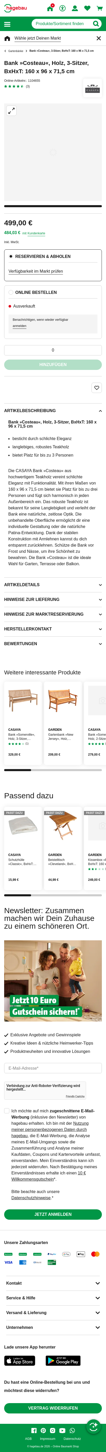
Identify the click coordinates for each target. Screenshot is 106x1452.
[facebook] (34, 1430)
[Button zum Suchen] (96, 24)
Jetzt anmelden (53, 1214)
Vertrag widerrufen (53, 1408)
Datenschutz (72, 1439)
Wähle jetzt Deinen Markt (38, 38)
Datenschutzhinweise (31, 1198)
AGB (28, 1439)
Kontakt (14, 1283)
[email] (53, 1068)
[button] (7, 24)
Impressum (47, 1439)
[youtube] (62, 1430)
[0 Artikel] (53, 350)
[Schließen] (99, 38)
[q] (61, 24)
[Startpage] (15, 8)
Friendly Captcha (75, 1096)
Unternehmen (19, 1327)
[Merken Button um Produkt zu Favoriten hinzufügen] (96, 388)
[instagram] (52, 1430)
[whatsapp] (72, 1430)
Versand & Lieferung (26, 1312)
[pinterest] (43, 1430)
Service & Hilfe (20, 1298)
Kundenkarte (36, 233)
